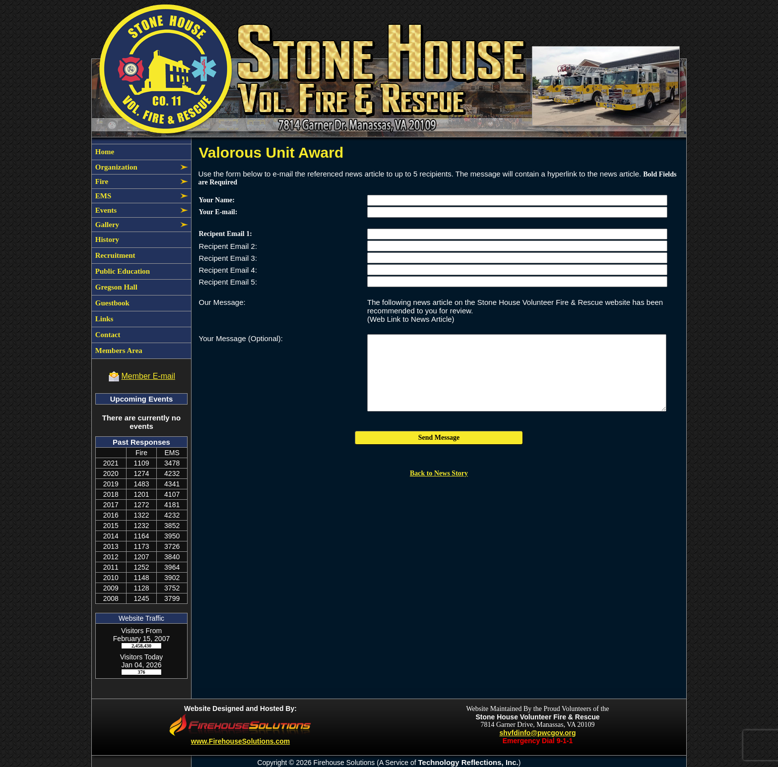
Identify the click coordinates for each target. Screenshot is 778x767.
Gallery (106, 225)
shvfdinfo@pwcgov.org (537, 733)
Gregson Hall (115, 287)
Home (103, 152)
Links (103, 319)
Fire (100, 181)
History (106, 239)
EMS (102, 196)
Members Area (117, 350)
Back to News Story (439, 473)
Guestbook (111, 303)
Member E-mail (148, 376)
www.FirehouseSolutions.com (240, 741)
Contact (107, 335)
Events (105, 210)
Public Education (121, 271)
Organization (115, 167)
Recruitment (114, 255)
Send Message (439, 437)
